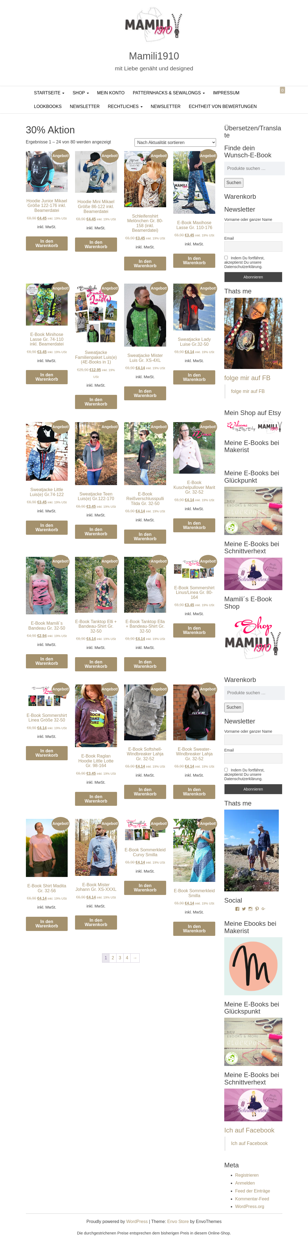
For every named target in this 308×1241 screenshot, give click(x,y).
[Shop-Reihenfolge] (175, 142)
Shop (81, 93)
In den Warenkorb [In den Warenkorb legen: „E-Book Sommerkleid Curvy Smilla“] (145, 887)
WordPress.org (249, 1206)
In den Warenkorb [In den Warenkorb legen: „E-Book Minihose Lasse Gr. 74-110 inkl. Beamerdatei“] (46, 376)
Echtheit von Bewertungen (223, 106)
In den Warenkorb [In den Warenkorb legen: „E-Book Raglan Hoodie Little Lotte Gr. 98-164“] (96, 798)
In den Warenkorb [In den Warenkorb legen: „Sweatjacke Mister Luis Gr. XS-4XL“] (145, 393)
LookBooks (48, 106)
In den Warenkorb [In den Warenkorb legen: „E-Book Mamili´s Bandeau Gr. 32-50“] (46, 661)
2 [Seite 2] (113, 957)
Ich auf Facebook (249, 1130)
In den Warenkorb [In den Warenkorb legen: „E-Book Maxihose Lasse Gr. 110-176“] (194, 260)
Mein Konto (111, 93)
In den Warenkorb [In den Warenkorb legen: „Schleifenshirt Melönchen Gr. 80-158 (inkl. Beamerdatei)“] (145, 263)
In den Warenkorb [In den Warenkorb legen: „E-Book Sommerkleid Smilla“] (194, 928)
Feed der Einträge (252, 1191)
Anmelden (245, 1183)
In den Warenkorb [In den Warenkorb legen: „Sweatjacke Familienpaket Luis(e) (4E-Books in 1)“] (96, 401)
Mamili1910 (154, 56)
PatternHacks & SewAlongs (169, 93)
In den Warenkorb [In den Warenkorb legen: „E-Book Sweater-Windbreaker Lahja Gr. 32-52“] (194, 791)
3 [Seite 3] (120, 957)
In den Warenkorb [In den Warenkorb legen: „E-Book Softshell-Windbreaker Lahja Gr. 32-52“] (145, 791)
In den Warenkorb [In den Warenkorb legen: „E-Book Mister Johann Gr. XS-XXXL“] (96, 922)
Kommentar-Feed (252, 1199)
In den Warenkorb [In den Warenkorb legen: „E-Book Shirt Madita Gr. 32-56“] (46, 923)
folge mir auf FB (247, 377)
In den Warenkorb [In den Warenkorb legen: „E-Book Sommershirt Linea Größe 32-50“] (46, 753)
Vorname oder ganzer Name (248, 219)
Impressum (226, 93)
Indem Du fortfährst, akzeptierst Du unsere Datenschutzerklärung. (244, 262)
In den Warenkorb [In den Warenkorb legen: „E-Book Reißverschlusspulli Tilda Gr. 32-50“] (145, 536)
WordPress (137, 1221)
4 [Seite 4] (127, 957)
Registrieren (247, 1175)
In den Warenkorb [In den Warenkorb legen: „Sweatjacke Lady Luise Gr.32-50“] (194, 377)
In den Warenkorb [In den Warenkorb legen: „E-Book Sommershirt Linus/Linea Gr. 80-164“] (194, 630)
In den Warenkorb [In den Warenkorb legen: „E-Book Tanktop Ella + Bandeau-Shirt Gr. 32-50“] (145, 664)
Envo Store (178, 1221)
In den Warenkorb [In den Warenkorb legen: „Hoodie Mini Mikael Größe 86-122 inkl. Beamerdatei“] (96, 244)
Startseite (49, 93)
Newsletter (85, 106)
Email (229, 238)
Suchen (233, 182)
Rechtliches (125, 106)
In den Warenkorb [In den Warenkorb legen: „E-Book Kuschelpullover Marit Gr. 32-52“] (194, 525)
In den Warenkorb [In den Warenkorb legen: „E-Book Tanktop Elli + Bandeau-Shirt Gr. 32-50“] (96, 664)
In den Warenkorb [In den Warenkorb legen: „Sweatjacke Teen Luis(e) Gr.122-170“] (96, 531)
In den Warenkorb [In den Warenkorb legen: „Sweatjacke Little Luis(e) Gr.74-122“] (46, 527)
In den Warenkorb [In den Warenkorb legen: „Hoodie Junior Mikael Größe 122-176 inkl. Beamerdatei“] (46, 243)
